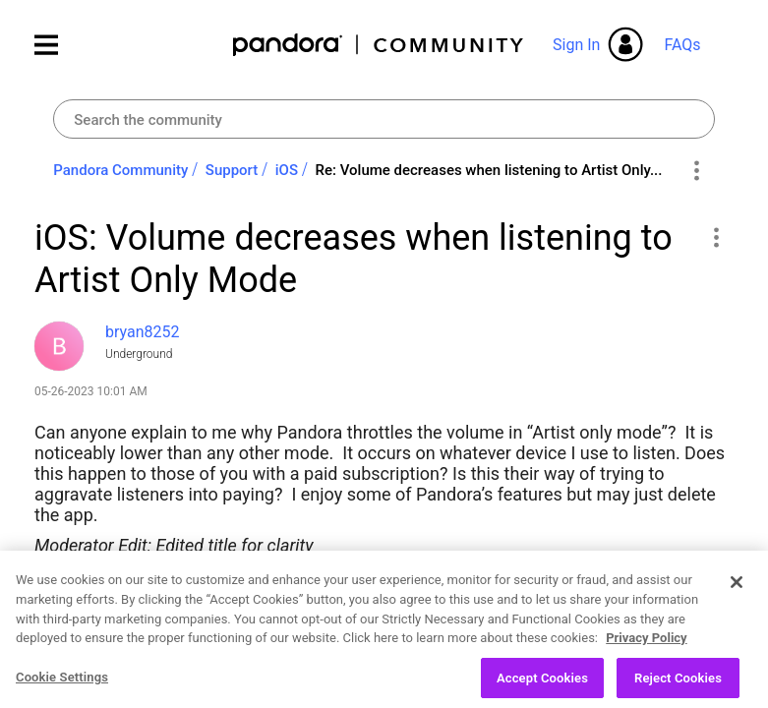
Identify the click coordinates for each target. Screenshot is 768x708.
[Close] (736, 600)
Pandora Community (379, 45)
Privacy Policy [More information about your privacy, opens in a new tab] (646, 656)
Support (232, 170)
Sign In (576, 44)
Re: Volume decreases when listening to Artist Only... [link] (489, 170)
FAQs (682, 44)
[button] (715, 237)
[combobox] (383, 119)
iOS (286, 170)
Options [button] (697, 171)
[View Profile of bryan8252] (142, 332)
